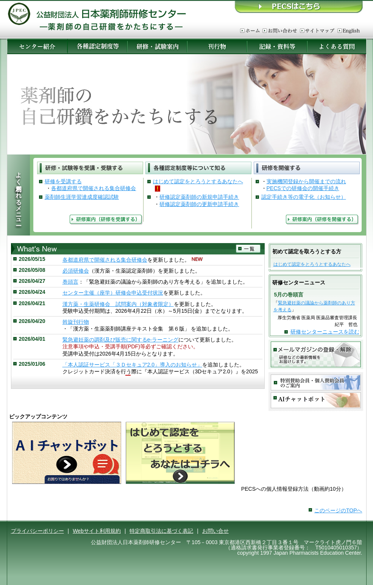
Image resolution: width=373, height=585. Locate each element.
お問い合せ (215, 531)
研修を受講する (63, 181)
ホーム (249, 31)
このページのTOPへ (338, 510)
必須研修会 (75, 271)
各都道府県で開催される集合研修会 (93, 188)
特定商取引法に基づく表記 (161, 531)
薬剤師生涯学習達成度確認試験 (82, 197)
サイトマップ (317, 31)
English (348, 31)
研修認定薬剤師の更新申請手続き (199, 204)
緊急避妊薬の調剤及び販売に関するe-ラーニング (120, 340)
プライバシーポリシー (37, 531)
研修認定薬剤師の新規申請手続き (199, 197)
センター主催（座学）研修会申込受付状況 (112, 293)
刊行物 (217, 46)
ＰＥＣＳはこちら (299, 6)
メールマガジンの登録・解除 (315, 354)
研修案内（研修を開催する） (322, 220)
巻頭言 (70, 282)
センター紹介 (37, 46)
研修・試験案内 (157, 46)
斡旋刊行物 (75, 322)
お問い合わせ (279, 31)
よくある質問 (337, 46)
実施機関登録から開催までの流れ (306, 181)
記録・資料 (277, 46)
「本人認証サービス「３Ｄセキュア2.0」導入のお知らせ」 (132, 365)
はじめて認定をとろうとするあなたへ (198, 181)
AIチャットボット (315, 400)
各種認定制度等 (97, 46)
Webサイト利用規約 (97, 531)
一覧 (248, 249)
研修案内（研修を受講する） (106, 220)
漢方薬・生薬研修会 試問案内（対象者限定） (118, 304)
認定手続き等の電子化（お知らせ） (303, 197)
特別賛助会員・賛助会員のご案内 (315, 383)
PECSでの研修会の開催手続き (303, 188)
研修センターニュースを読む (324, 332)
